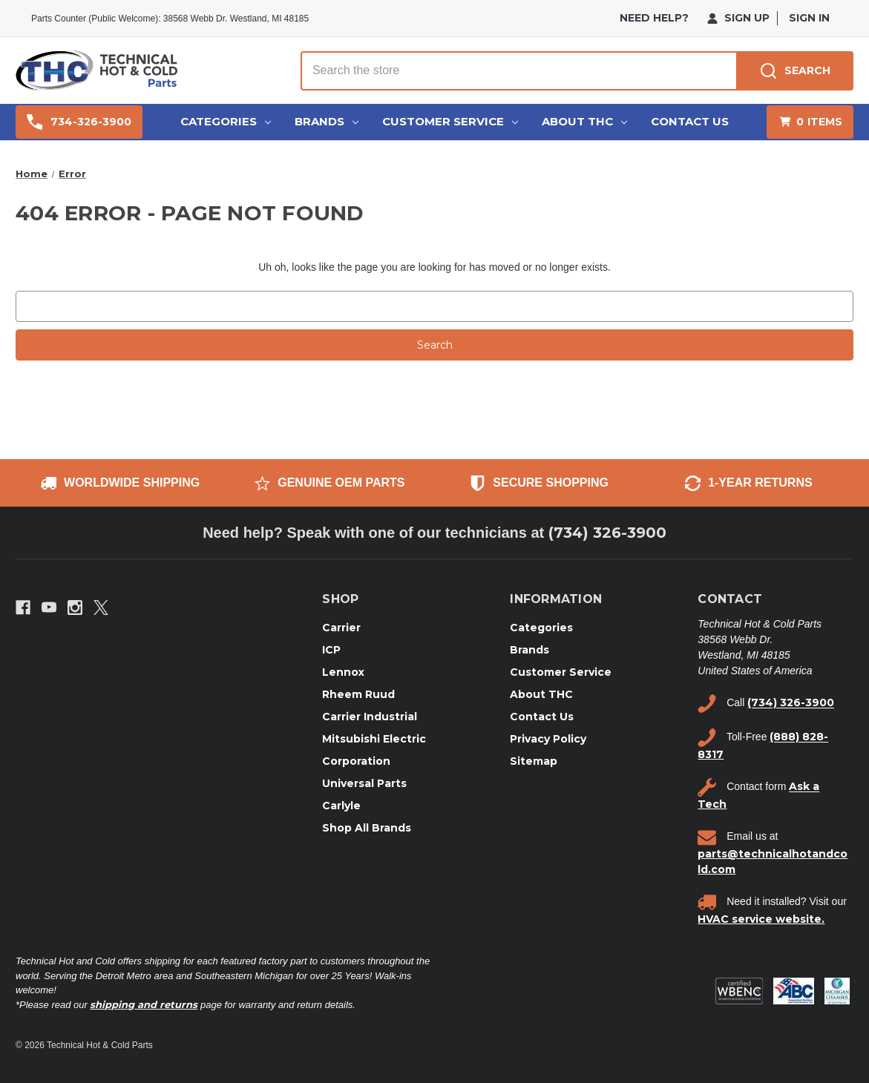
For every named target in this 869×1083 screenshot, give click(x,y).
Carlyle (341, 805)
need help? (654, 17)
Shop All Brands (366, 828)
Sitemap (533, 761)
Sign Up (738, 17)
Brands (326, 121)
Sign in (809, 17)
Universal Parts (364, 783)
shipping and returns (143, 1004)
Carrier (341, 627)
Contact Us (690, 121)
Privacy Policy (548, 738)
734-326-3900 (79, 122)
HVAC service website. (761, 919)
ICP (331, 649)
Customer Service (450, 121)
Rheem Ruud (358, 694)
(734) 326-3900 (607, 533)
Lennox (343, 672)
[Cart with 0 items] (810, 122)
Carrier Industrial (369, 716)
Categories (225, 121)
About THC (584, 121)
